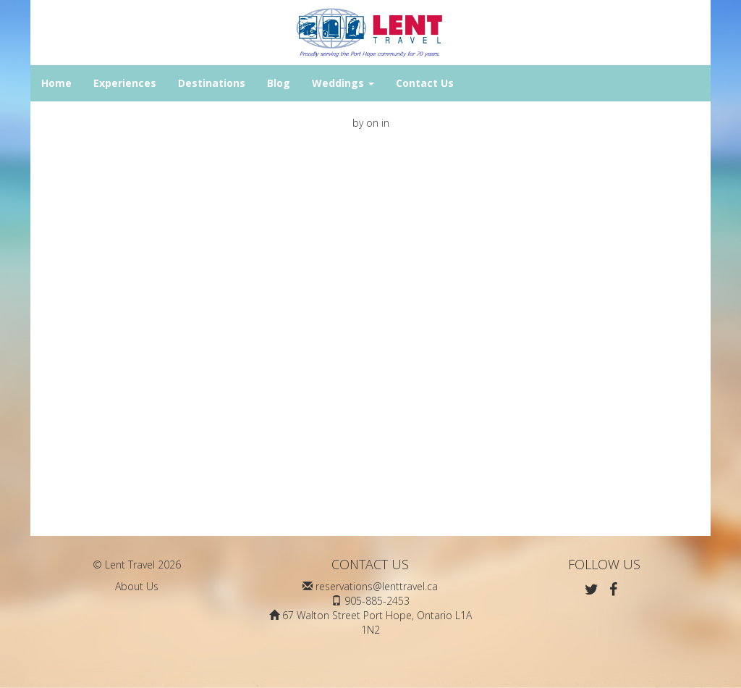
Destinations (211, 83)
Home (56, 83)
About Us (136, 586)
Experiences (124, 83)
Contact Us (425, 83)
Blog (278, 83)
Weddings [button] (343, 83)
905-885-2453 (377, 601)
